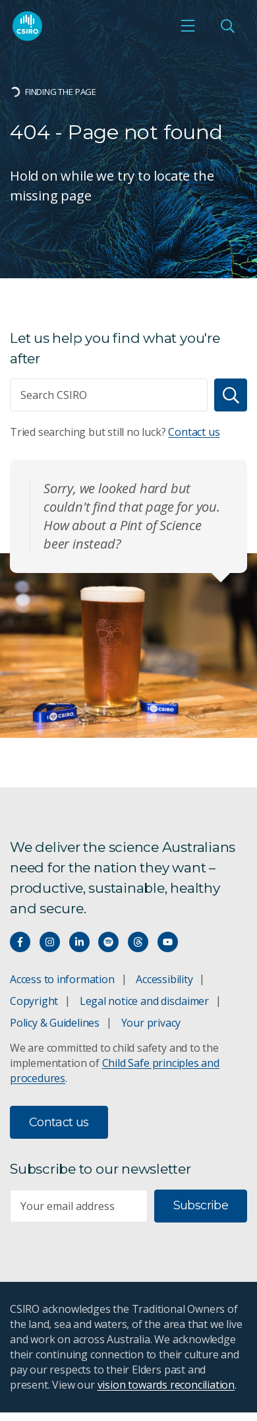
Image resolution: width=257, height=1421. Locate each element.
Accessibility (164, 979)
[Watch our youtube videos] (167, 942)
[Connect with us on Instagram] (50, 942)
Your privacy (151, 1022)
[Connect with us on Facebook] (20, 942)
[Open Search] (227, 25)
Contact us (193, 432)
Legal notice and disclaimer (144, 1001)
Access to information (62, 979)
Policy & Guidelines (55, 1022)
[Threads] (138, 942)
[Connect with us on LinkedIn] (79, 942)
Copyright (34, 1001)
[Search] (230, 394)
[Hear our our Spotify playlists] (108, 942)
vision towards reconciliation (166, 1384)
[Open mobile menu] (187, 25)
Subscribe (200, 1205)
